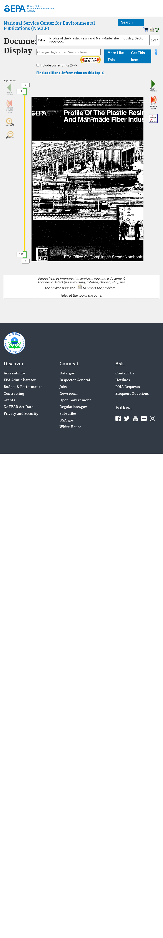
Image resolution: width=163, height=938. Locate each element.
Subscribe (68, 414)
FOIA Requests (127, 387)
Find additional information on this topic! (70, 72)
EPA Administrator (20, 380)
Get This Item (138, 56)
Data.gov (67, 374)
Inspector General (75, 380)
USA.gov (67, 421)
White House (70, 427)
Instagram (152, 418)
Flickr (144, 418)
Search (127, 22)
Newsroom (69, 394)
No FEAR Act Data (18, 407)
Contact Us (124, 374)
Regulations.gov (73, 407)
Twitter (127, 418)
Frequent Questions (132, 394)
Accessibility (14, 374)
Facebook (118, 418)
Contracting (14, 394)
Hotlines (122, 380)
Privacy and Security (21, 414)
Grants (9, 400)
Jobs (63, 387)
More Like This (116, 56)
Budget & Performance (23, 387)
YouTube (135, 418)
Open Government (75, 400)
